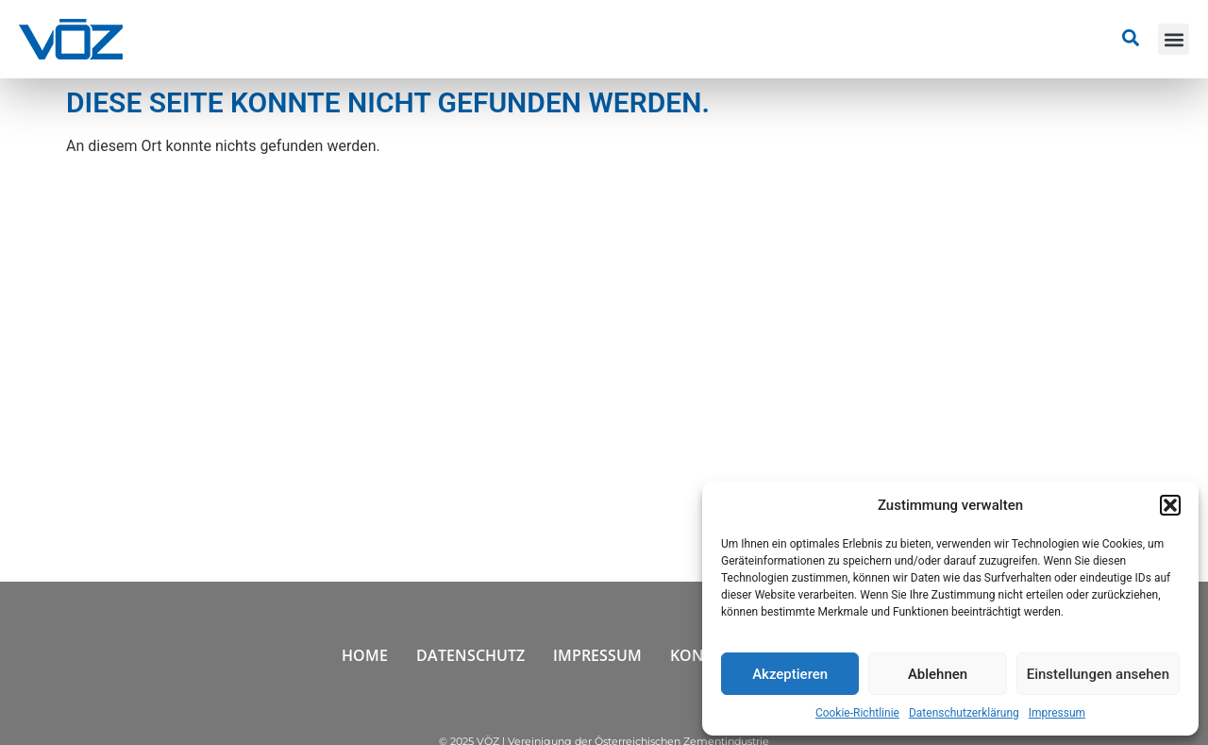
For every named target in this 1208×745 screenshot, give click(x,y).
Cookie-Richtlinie (857, 713)
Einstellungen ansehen (1098, 674)
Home (365, 655)
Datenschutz (470, 655)
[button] (1170, 505)
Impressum (1057, 713)
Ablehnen (937, 674)
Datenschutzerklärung (964, 713)
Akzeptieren (790, 674)
